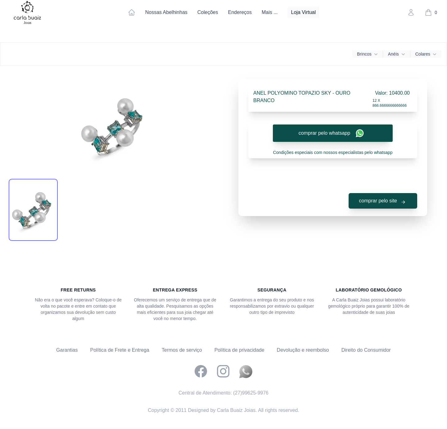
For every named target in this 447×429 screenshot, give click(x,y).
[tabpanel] (114, 126)
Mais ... (270, 12)
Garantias (67, 350)
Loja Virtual (303, 12)
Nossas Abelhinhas (166, 12)
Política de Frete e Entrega (119, 350)
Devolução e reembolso (303, 350)
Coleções (207, 12)
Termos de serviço (182, 350)
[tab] (33, 210)
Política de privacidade (239, 350)
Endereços (240, 12)
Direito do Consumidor (366, 350)
